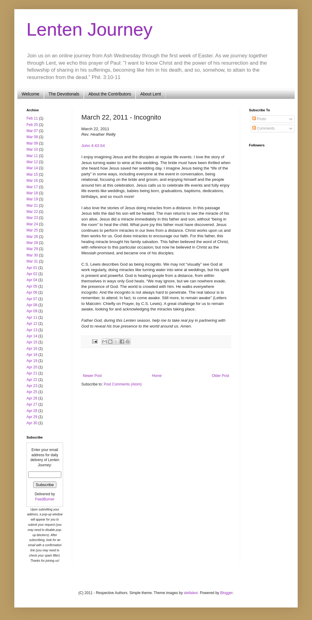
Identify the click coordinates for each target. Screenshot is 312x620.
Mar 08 (32, 137)
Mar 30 (32, 255)
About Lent (150, 93)
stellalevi (191, 593)
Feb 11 (32, 118)
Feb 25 (32, 125)
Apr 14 (32, 336)
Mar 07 (32, 131)
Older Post (220, 376)
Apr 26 (32, 398)
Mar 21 (32, 205)
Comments (263, 128)
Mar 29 (32, 249)
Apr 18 (32, 355)
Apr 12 (32, 323)
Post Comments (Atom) (123, 384)
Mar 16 (32, 180)
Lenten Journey (90, 29)
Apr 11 (32, 317)
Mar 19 (32, 199)
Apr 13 (32, 330)
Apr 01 (32, 268)
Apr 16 (32, 348)
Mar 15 (32, 174)
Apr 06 (32, 292)
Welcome (30, 93)
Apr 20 (32, 367)
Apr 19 (32, 361)
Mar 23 (32, 218)
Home (157, 376)
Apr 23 (32, 386)
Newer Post (92, 376)
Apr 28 (32, 411)
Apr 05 (32, 286)
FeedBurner (44, 499)
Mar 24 (32, 224)
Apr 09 (32, 311)
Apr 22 (32, 380)
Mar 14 (32, 168)
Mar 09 (32, 143)
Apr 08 (32, 305)
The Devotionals (63, 93)
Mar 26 (32, 237)
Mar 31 (32, 261)
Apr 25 (32, 392)
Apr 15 (32, 342)
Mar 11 (32, 156)
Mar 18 (32, 193)
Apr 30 (32, 423)
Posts (259, 119)
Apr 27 (32, 404)
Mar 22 (32, 212)
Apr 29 (32, 417)
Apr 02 (32, 274)
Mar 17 (32, 187)
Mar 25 (32, 230)
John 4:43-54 (93, 145)
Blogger (226, 593)
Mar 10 (32, 149)
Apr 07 (32, 299)
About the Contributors (109, 93)
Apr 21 (32, 373)
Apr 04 (32, 280)
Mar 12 (32, 162)
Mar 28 (32, 243)
